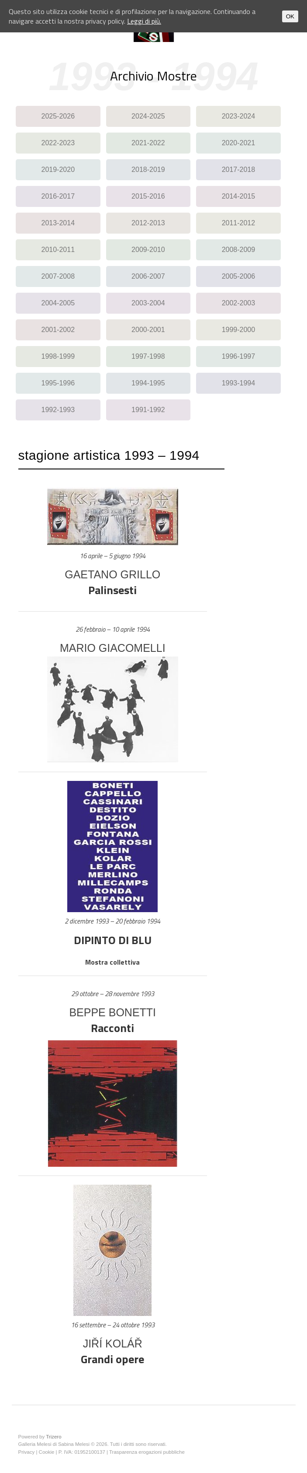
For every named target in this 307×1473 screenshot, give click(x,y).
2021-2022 (148, 143)
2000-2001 (148, 329)
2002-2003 (238, 303)
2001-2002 (58, 329)
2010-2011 (58, 249)
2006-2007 (148, 276)
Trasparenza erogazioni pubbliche (147, 1452)
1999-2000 (238, 329)
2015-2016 (148, 196)
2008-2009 (238, 249)
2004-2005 (58, 303)
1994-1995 (148, 383)
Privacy (26, 1452)
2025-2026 (58, 116)
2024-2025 (148, 116)
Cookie (47, 1452)
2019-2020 (58, 169)
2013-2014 (58, 223)
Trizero (53, 1436)
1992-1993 (58, 409)
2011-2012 (238, 223)
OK (290, 16)
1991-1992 (148, 409)
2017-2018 (238, 169)
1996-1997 (238, 356)
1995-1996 (58, 383)
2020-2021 (238, 143)
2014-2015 (238, 196)
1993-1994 (238, 383)
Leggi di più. (144, 21)
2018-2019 (148, 169)
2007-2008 (58, 276)
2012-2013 (148, 223)
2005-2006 (238, 276)
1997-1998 (148, 356)
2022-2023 (58, 143)
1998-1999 (58, 356)
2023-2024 (238, 116)
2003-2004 (148, 303)
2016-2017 (58, 196)
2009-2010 (148, 249)
